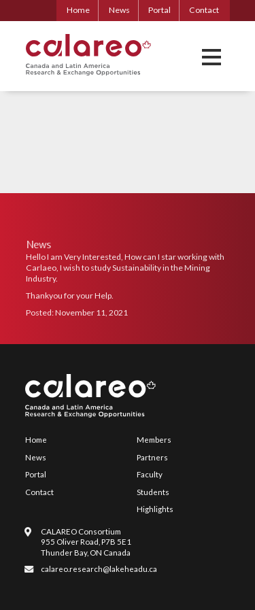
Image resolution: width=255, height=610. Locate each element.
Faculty (150, 474)
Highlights (155, 509)
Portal (159, 10)
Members (154, 439)
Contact (204, 10)
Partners (152, 457)
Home (78, 10)
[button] (211, 57)
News (119, 10)
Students (153, 492)
